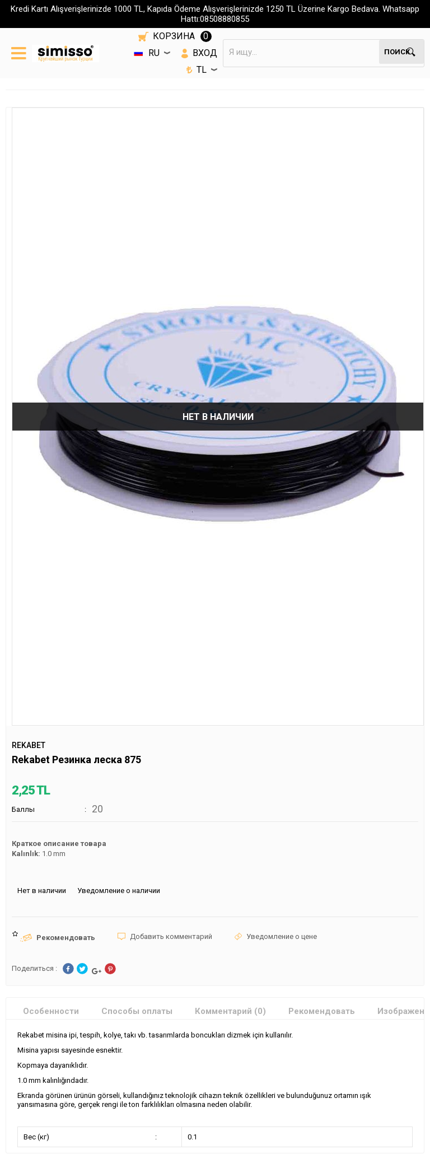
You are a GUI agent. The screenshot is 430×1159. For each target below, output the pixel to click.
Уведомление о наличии (118, 890)
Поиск (397, 52)
